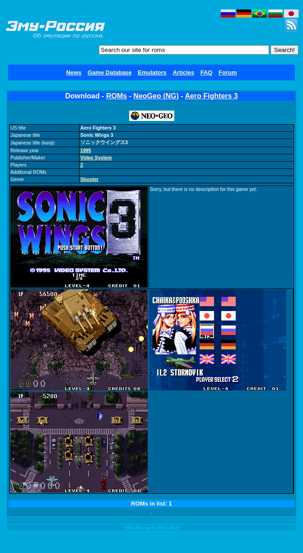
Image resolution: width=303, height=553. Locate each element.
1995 (85, 150)
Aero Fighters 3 (211, 96)
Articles (183, 72)
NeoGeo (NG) (155, 96)
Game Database (110, 72)
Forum (228, 72)
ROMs (116, 96)
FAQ (206, 72)
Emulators (152, 72)
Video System (96, 157)
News (73, 72)
